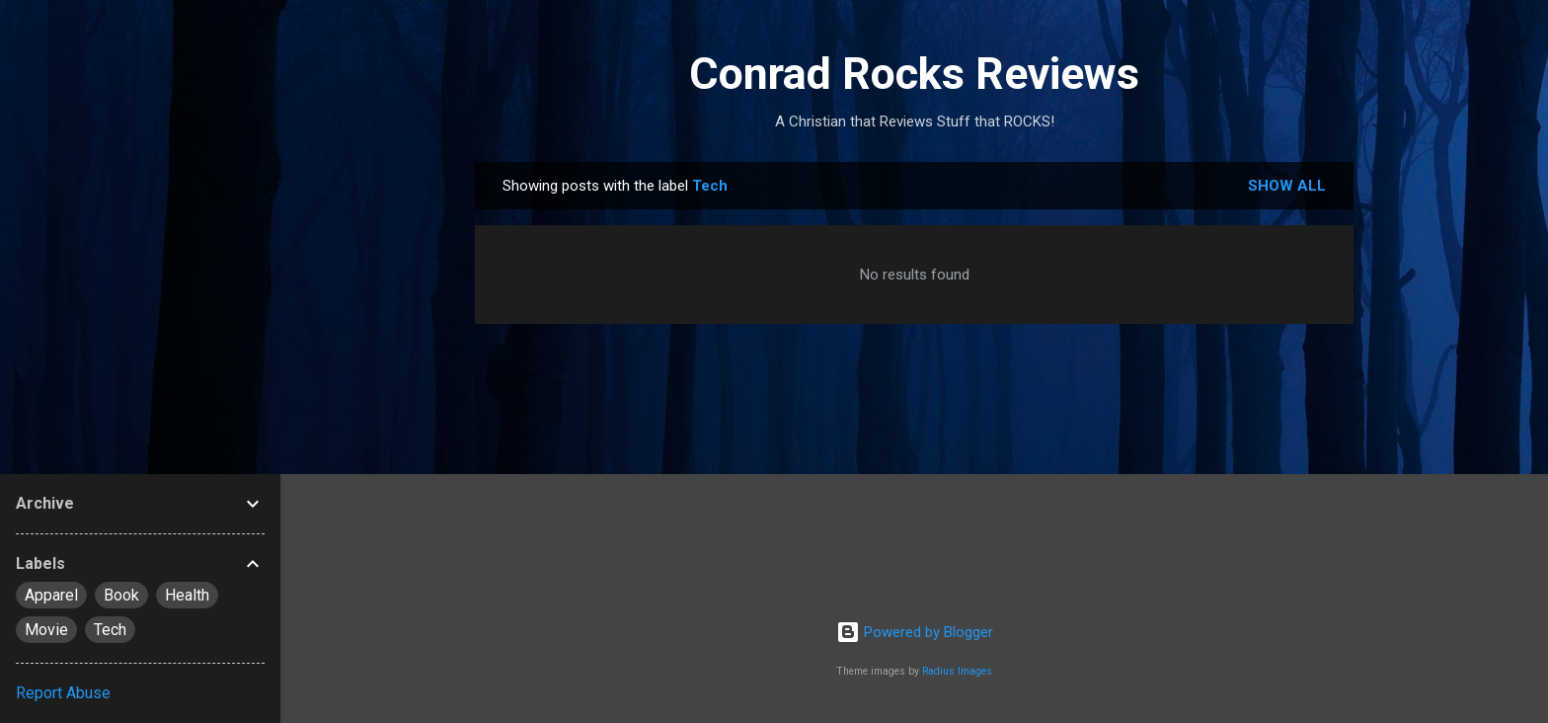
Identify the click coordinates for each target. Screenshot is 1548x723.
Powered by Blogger (914, 632)
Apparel (51, 595)
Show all (1287, 186)
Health (187, 595)
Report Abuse (63, 692)
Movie (46, 629)
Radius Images (957, 671)
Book (121, 595)
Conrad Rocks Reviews (914, 73)
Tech (110, 629)
